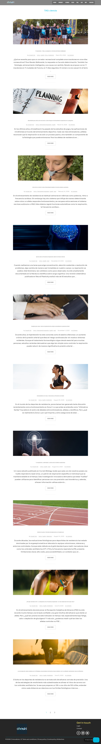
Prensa (46, 55)
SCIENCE (67, 3)
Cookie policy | (52, 739)
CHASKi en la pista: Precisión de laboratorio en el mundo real (50, 532)
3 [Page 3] (54, 712)
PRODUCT (61, 3)
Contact (79, 728)
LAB (82, 3)
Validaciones (49, 536)
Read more (51, 76)
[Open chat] (96, 739)
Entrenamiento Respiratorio (45, 125)
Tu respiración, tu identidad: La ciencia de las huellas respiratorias (50, 463)
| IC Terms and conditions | (29, 739)
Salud (55, 192)
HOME (54, 3)
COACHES (91, 3)
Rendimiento (51, 55)
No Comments (71, 55)
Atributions (60, 739)
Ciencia (38, 55)
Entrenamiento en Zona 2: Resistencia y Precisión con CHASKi (50, 396)
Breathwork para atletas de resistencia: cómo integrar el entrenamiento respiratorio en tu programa (50, 121)
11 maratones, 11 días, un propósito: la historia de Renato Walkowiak (50, 51)
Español (42, 55)
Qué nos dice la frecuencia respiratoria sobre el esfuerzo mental (50, 257)
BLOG (73, 3)
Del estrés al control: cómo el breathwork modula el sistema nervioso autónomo (50, 187)
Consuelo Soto (32, 55)
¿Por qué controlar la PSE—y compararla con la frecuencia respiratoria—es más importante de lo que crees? (50, 602)
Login (78, 726)
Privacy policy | (42, 739)
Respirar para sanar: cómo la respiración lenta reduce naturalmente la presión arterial (50, 326)
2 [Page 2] (50, 712)
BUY (86, 3)
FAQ (77, 3)
